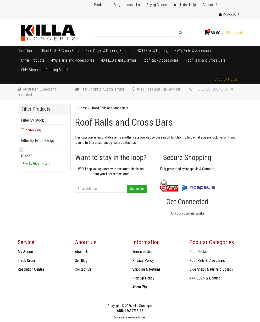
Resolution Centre (31, 269)
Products (100, 5)
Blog (117, 5)
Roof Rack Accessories (161, 60)
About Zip (139, 287)
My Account (27, 251)
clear (45, 163)
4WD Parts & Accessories (195, 50)
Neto (143, 317)
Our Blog (81, 260)
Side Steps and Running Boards (45, 70)
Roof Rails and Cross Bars (205, 60)
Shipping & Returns (146, 269)
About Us (133, 5)
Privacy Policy (143, 260)
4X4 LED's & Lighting (152, 50)
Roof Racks (26, 50)
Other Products (32, 60)
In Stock (33, 130)
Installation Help (184, 5)
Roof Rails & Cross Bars (60, 50)
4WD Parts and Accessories (72, 60)
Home (82, 108)
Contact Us (210, 5)
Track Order (26, 260)
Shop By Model (226, 79)
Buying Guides (157, 5)
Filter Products (36, 109)
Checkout (234, 32)
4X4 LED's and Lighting (118, 60)
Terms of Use (142, 251)
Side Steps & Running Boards (107, 50)
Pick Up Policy (143, 278)
